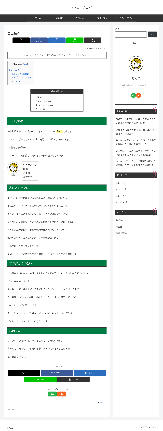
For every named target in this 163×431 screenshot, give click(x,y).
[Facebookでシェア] (40, 40)
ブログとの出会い (22, 77)
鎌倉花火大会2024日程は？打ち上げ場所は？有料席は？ (135, 131)
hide (25, 64)
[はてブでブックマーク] (57, 40)
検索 (117, 29)
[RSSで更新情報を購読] (59, 394)
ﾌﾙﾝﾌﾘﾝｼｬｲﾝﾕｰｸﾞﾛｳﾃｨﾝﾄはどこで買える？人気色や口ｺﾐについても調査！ (136, 121)
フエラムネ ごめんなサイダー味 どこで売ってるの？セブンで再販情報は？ (136, 152)
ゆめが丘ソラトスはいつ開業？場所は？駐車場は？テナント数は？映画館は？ (136, 163)
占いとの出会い (21, 74)
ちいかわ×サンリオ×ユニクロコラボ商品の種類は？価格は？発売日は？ (136, 142)
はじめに (14, 70)
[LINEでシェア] (74, 40)
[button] (90, 40)
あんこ (136, 78)
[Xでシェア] (24, 40)
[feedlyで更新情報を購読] (54, 394)
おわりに (18, 81)
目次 (53, 91)
